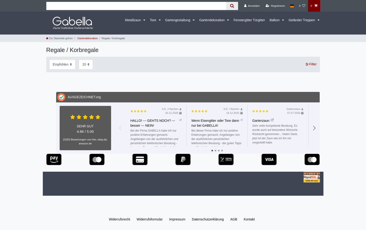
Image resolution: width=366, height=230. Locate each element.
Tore (153, 20)
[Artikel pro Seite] (86, 64)
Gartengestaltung (178, 20)
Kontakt (249, 219)
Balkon (275, 20)
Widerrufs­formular (150, 219)
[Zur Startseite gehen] (59, 38)
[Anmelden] (252, 6)
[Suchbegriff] (136, 6)
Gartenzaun (263, 120)
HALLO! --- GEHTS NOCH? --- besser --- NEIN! (156, 122)
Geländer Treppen (302, 20)
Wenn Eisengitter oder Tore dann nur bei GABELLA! (217, 122)
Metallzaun (133, 20)
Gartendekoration (212, 20)
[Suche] (232, 6)
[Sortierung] (62, 64)
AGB (233, 219)
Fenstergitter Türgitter (249, 20)
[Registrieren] (275, 6)
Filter (311, 64)
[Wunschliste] (302, 6)
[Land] (292, 6)
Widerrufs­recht (119, 219)
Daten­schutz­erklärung (208, 219)
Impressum (177, 219)
